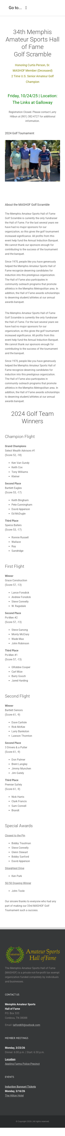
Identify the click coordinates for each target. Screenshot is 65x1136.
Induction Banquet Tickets (20, 1086)
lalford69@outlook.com (26, 1025)
